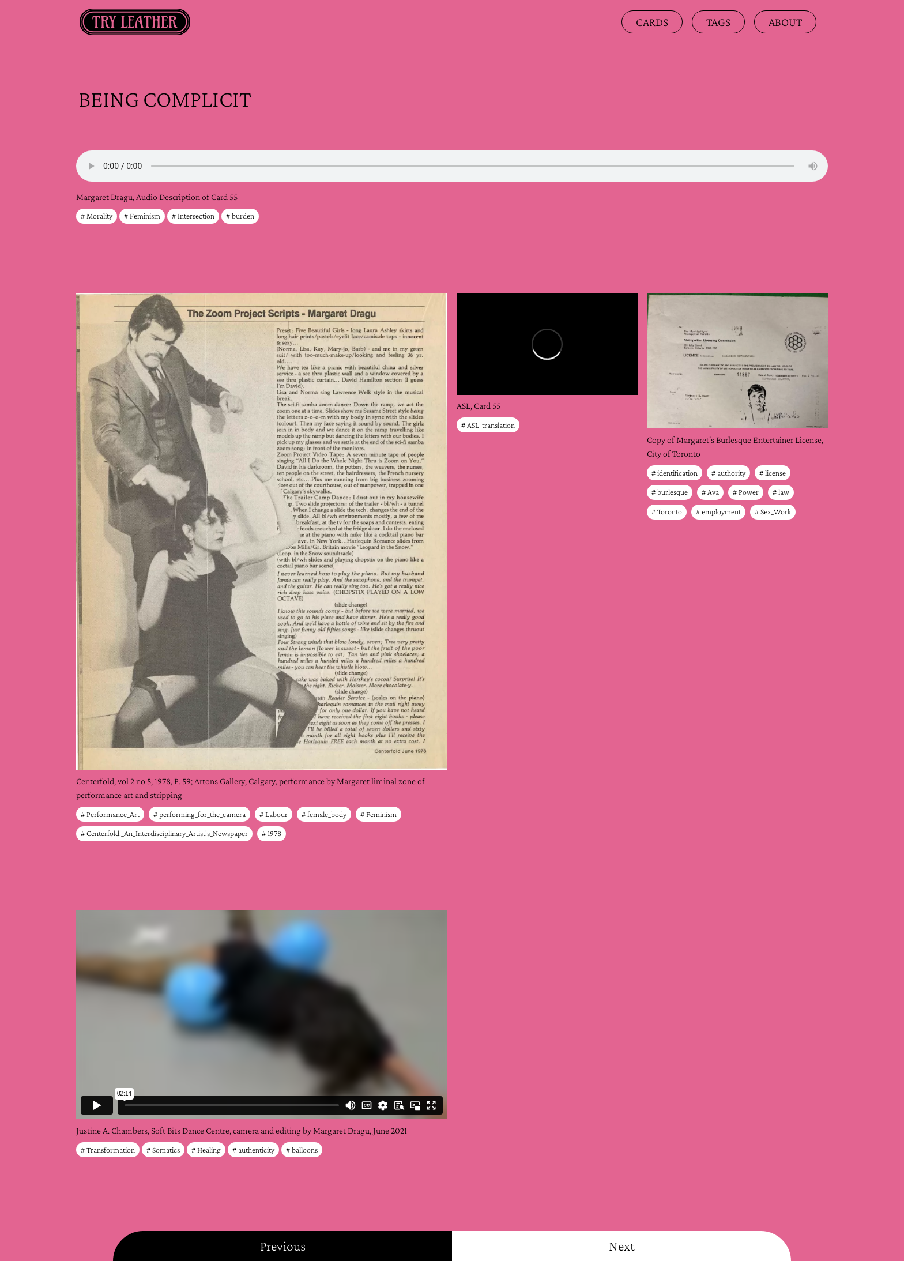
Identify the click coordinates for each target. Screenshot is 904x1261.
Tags (718, 22)
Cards (652, 22)
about (785, 22)
